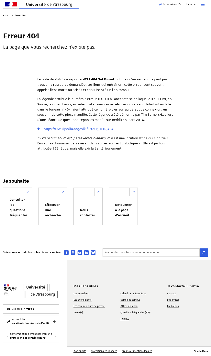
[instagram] (73, 252)
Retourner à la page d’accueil (123, 210)
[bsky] (93, 252)
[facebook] (66, 252)
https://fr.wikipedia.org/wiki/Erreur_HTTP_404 (78, 129)
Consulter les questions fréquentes (19, 208)
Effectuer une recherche (53, 210)
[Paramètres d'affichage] (177, 4)
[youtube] (80, 252)
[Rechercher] (204, 252)
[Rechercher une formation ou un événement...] (151, 252)
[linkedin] (86, 252)
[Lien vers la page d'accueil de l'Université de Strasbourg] (49, 4)
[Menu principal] (203, 4)
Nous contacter (87, 213)
